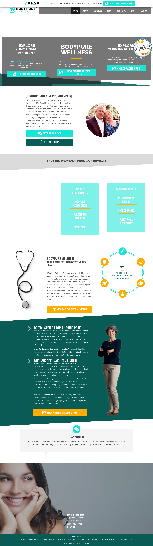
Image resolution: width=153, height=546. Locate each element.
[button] (26, 74)
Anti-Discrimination (47, 539)
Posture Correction (80, 203)
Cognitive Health (126, 189)
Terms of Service (107, 539)
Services (98, 10)
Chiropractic (126, 210)
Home (75, 10)
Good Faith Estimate (124, 539)
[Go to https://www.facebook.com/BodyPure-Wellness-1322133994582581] (67, 527)
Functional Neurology (126, 221)
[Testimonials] (76, 440)
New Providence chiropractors (60, 115)
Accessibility (33, 539)
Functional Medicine (58, 117)
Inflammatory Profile (126, 199)
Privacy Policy (93, 539)
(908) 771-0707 (74, 524)
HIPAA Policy (81, 539)
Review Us (121, 10)
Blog (109, 10)
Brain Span (80, 227)
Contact (144, 10)
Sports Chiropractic (80, 191)
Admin (23, 539)
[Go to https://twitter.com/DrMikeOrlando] (71, 527)
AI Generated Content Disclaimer (76, 543)
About (86, 10)
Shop (133, 10)
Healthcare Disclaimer (66, 539)
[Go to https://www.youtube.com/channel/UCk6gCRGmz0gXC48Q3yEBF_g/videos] (74, 527)
